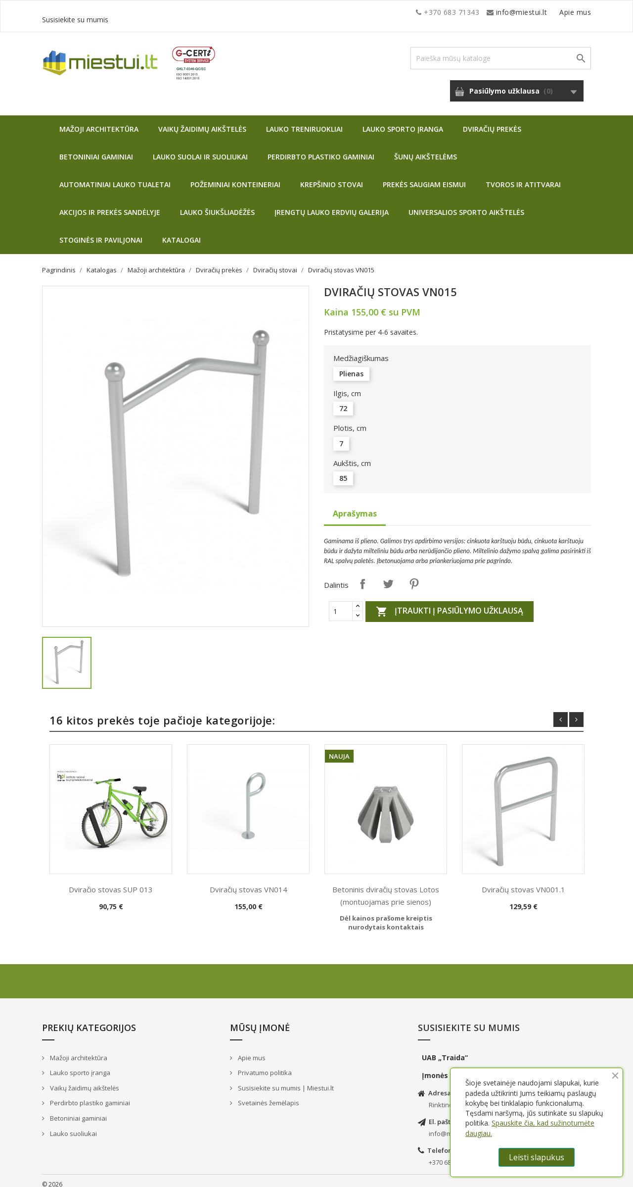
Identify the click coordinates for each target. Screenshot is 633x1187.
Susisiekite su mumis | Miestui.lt (285, 1080)
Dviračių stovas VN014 (248, 882)
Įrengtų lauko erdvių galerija (331, 204)
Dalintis (362, 576)
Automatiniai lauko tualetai (115, 177)
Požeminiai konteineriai (235, 177)
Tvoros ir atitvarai (523, 177)
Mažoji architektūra (98, 121)
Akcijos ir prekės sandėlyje (109, 204)
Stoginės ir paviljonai (100, 232)
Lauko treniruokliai (304, 121)
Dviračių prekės (492, 121)
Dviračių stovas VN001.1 (523, 882)
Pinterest (414, 576)
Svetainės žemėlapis (267, 1095)
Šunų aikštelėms (425, 149)
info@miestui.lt (141, 12)
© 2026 (52, 1177)
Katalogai (181, 232)
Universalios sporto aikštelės (466, 204)
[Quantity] (341, 604)
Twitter (388, 576)
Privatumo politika (264, 1065)
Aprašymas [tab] (355, 506)
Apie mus (496, 12)
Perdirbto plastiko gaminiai (321, 149)
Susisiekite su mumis (555, 12)
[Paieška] (500, 51)
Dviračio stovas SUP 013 (111, 882)
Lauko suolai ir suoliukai (200, 149)
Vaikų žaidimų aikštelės (202, 121)
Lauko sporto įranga (402, 121)
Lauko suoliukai (72, 1126)
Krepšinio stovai (331, 177)
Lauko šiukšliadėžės (217, 204)
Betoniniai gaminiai (96, 149)
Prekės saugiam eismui (424, 177)
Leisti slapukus (536, 1157)
